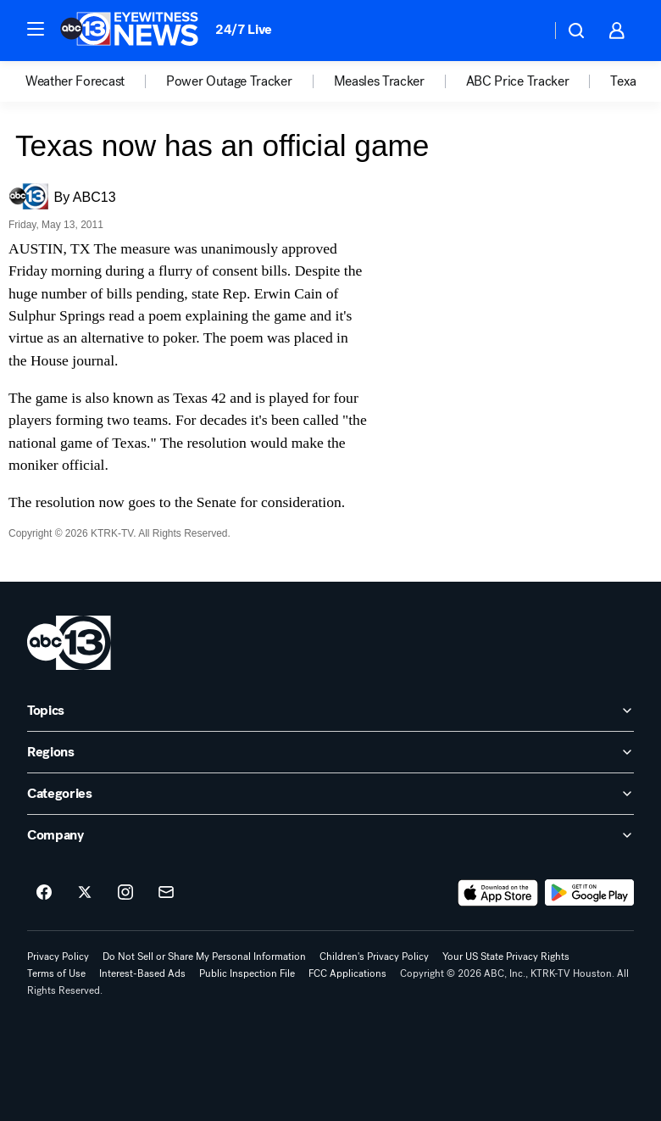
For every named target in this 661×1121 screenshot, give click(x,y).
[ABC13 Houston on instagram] (125, 893)
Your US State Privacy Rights (505, 956)
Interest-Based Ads (142, 973)
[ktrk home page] (69, 643)
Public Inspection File (247, 973)
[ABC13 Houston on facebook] (44, 893)
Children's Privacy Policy (374, 956)
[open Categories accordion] (330, 793)
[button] (35, 29)
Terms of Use (56, 973)
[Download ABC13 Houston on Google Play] (589, 892)
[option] (95, 81)
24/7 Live (243, 29)
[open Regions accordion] (330, 752)
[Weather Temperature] (524, 30)
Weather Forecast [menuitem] (75, 81)
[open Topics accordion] (330, 710)
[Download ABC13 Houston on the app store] (498, 892)
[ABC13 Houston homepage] (129, 30)
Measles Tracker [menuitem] (379, 81)
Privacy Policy (58, 956)
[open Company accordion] (330, 835)
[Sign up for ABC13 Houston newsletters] (166, 893)
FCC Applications (347, 973)
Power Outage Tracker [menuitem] (229, 81)
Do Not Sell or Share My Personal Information (204, 956)
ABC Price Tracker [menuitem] (517, 81)
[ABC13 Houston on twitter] (85, 893)
